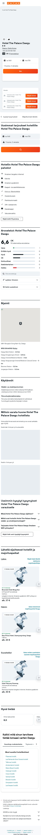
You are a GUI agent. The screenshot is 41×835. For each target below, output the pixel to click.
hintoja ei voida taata (15, 806)
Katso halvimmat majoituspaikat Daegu (32, 608)
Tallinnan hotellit (11, 762)
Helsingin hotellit (11, 771)
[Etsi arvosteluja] (22, 273)
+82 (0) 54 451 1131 (9, 51)
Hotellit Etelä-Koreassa (14, 832)
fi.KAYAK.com (10, 830)
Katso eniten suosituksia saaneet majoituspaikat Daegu (32, 655)
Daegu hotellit (27, 832)
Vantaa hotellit (10, 777)
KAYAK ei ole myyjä (21, 812)
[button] (3, 3)
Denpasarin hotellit (12, 782)
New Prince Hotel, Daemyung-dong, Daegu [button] (16, 635)
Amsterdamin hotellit (12, 765)
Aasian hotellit (28, 830)
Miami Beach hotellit (12, 768)
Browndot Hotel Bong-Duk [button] (11, 590)
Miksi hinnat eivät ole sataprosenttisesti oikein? (21, 820)
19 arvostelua (13, 54)
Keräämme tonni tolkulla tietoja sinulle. (21, 816)
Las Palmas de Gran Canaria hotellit (17, 759)
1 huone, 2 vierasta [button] (11, 66)
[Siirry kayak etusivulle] (13, 3)
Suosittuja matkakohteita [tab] (13, 744)
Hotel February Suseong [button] (10, 683)
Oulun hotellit (10, 774)
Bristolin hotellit (11, 780)
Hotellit (19, 830)
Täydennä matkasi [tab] (32, 744)
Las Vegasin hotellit (12, 785)
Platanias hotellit (11, 756)
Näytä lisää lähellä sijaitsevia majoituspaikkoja (33, 561)
